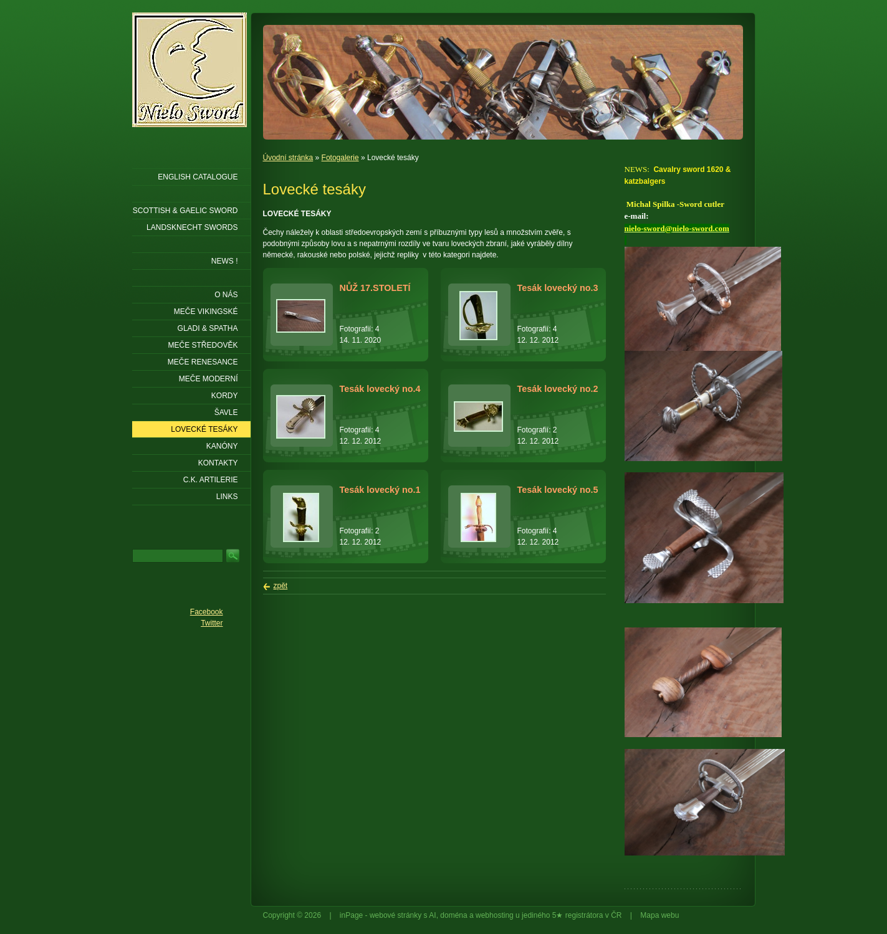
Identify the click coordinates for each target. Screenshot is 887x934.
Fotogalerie (340, 157)
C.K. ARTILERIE (210, 479)
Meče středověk (202, 345)
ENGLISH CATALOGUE (197, 177)
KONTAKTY (218, 463)
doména (453, 915)
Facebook (206, 612)
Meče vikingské (206, 311)
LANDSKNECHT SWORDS (191, 227)
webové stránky (395, 915)
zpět (281, 585)
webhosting (495, 915)
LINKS (227, 496)
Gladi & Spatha (208, 328)
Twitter (212, 623)
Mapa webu (659, 915)
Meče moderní (208, 378)
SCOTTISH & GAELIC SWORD (185, 210)
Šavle (226, 412)
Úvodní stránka (288, 157)
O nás (225, 294)
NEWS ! (224, 261)
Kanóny (222, 446)
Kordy (224, 395)
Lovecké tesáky (204, 429)
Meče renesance (203, 362)
